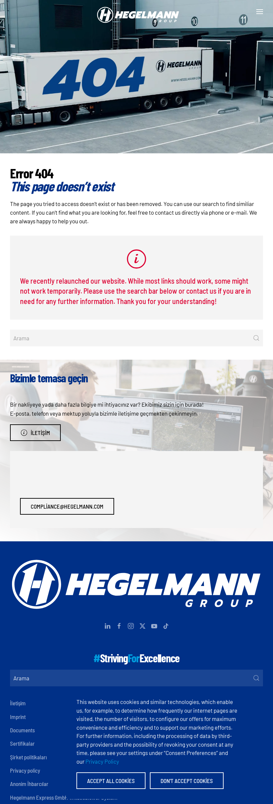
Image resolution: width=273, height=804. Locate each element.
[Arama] (136, 338)
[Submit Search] (256, 338)
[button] (259, 11)
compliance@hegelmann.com (67, 506)
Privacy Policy (102, 761)
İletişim (35, 432)
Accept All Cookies (111, 780)
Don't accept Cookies (187, 780)
